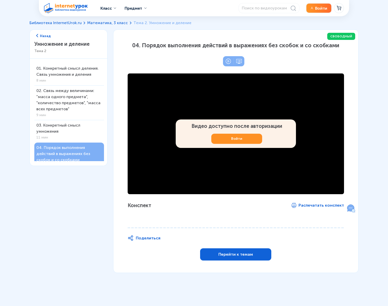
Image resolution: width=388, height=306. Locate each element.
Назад (43, 36)
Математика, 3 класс (107, 23)
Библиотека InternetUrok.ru (55, 23)
